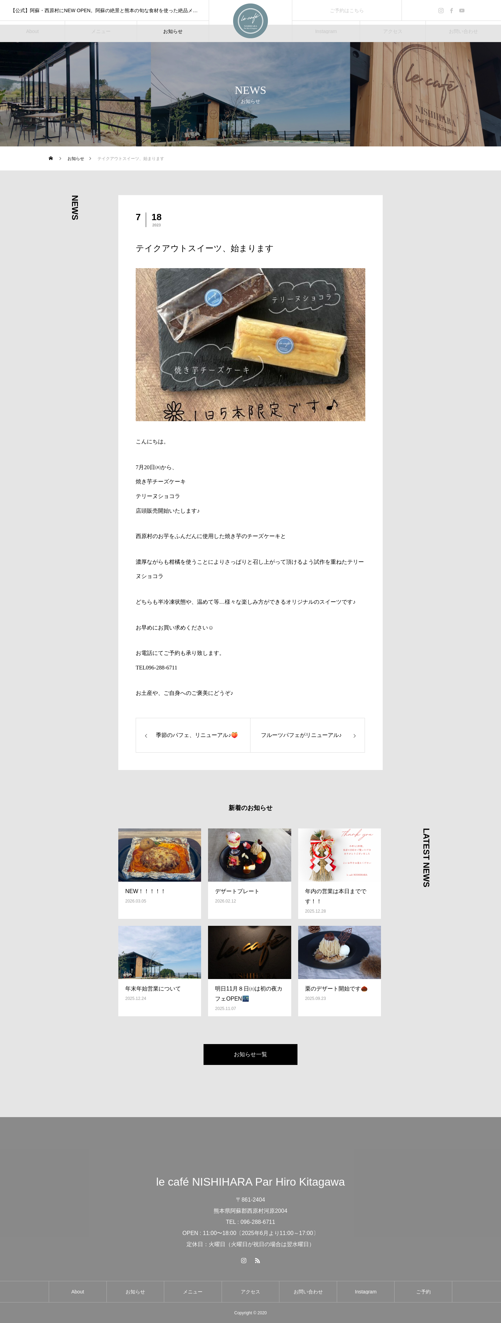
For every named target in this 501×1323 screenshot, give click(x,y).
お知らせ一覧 (250, 1054)
